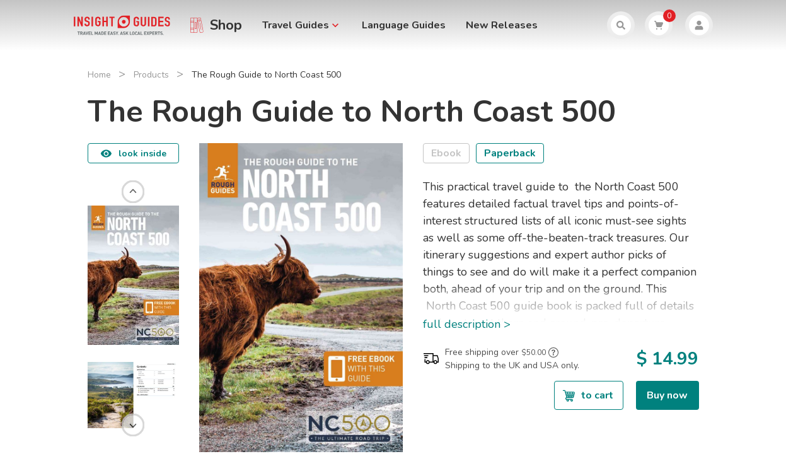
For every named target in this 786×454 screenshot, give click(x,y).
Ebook (446, 153)
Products (151, 75)
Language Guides (404, 25)
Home (99, 75)
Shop (226, 25)
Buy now (667, 395)
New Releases (502, 25)
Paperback (510, 153)
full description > (467, 324)
